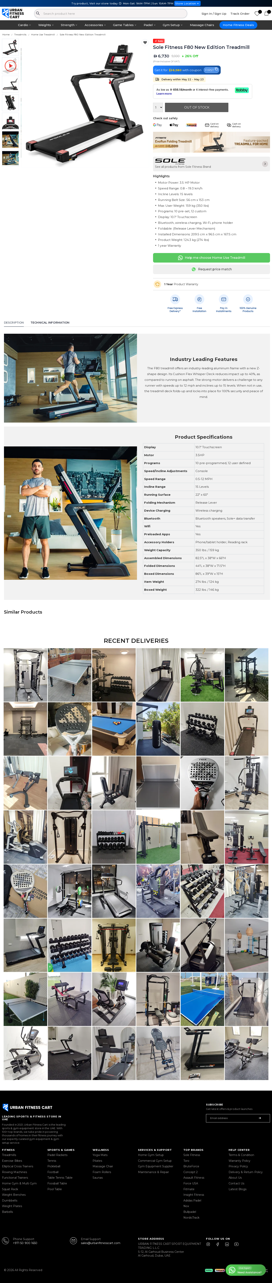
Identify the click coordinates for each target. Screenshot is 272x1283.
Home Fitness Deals (238, 25)
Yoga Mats (100, 1155)
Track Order (240, 14)
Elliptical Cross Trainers (17, 1166)
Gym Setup (171, 25)
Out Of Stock (196, 107)
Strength (68, 25)
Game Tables (123, 25)
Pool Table (54, 1189)
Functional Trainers (15, 1177)
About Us (235, 1177)
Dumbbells (9, 1200)
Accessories (94, 25)
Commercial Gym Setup (155, 1161)
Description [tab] (14, 322)
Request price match (211, 269)
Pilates (97, 1161)
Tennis (51, 1161)
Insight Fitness (193, 1195)
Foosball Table (57, 1183)
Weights (44, 25)
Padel (148, 25)
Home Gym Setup (151, 1155)
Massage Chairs (202, 25)
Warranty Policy (239, 1161)
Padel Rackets (57, 1155)
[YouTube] (235, 1246)
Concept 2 (190, 1172)
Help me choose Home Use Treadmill (211, 257)
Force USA (190, 1183)
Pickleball (53, 1166)
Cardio (23, 25)
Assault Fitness (193, 1177)
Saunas (97, 1177)
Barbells (7, 1212)
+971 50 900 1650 (25, 1243)
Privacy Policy (238, 1166)
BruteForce (191, 1166)
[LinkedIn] (227, 1246)
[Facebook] (218, 1246)
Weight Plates (12, 1206)
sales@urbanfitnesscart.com (100, 1243)
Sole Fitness (191, 1155)
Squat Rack (10, 1189)
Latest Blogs (237, 1189)
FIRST (211, 70)
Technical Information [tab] (50, 322)
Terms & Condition (241, 1155)
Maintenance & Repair (153, 1172)
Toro (186, 1161)
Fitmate (189, 1189)
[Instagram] (210, 1246)
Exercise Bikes (12, 1161)
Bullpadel (189, 1212)
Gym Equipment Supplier (155, 1166)
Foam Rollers (102, 1172)
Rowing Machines (14, 1172)
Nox (186, 1206)
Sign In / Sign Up (214, 14)
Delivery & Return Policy (246, 1172)
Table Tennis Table (60, 1177)
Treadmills (9, 1155)
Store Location (187, 3)
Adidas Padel (192, 1200)
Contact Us (236, 1183)
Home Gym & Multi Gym (19, 1183)
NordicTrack (191, 1217)
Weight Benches (14, 1195)
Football (53, 1172)
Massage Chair (103, 1166)
